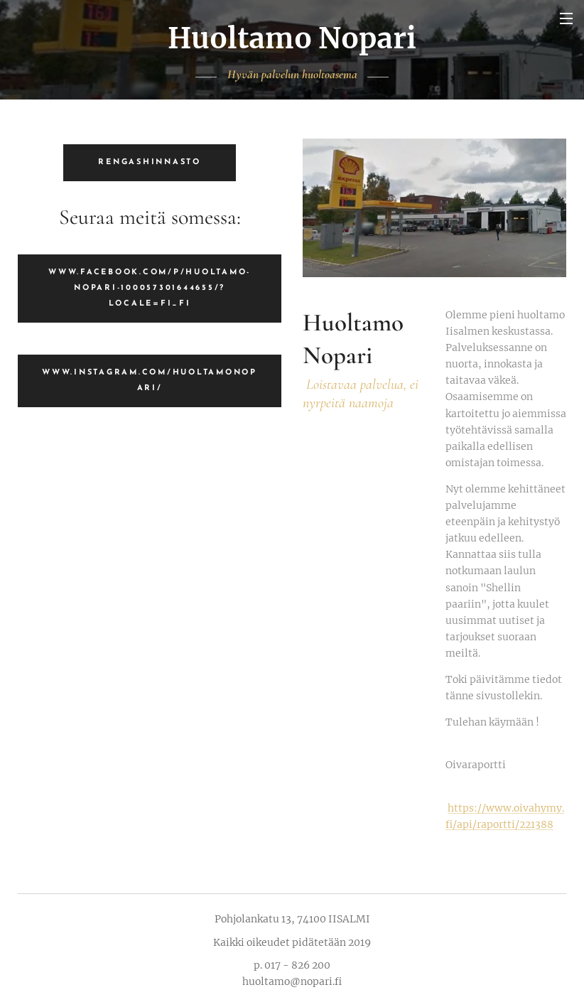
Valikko (566, 18)
